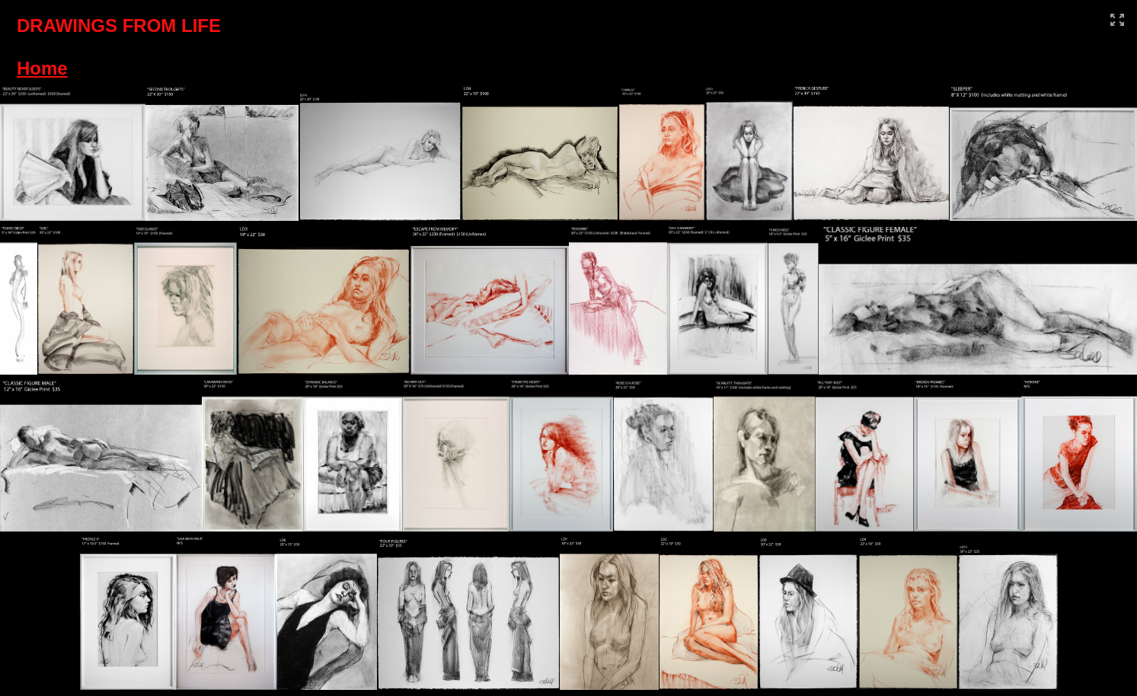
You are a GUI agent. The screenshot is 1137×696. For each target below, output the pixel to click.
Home (42, 68)
